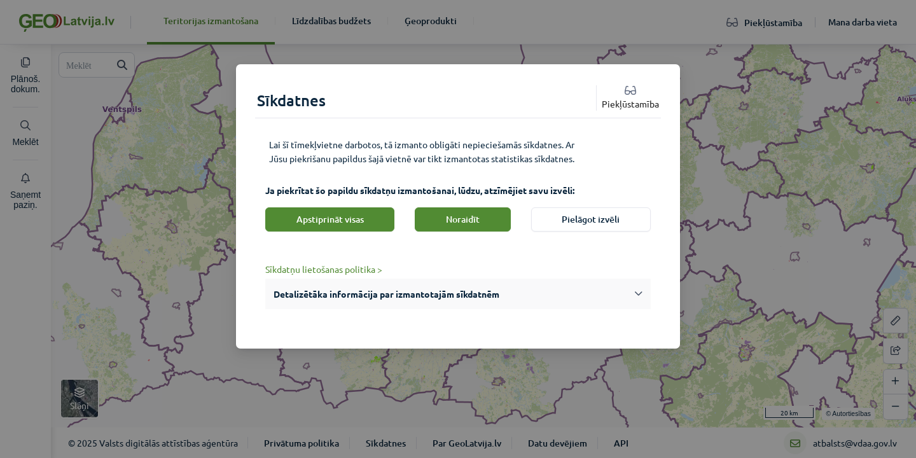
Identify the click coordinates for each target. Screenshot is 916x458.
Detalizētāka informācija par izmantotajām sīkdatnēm (386, 294)
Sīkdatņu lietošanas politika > (323, 269)
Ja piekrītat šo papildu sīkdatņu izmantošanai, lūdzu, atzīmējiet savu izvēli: (419, 190)
